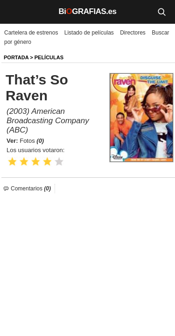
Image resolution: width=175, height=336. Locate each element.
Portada (16, 57)
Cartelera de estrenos (31, 32)
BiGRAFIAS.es (88, 11)
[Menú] (14, 11)
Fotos (32, 140)
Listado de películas (89, 32)
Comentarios (31, 188)
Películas (49, 57)
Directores (133, 32)
